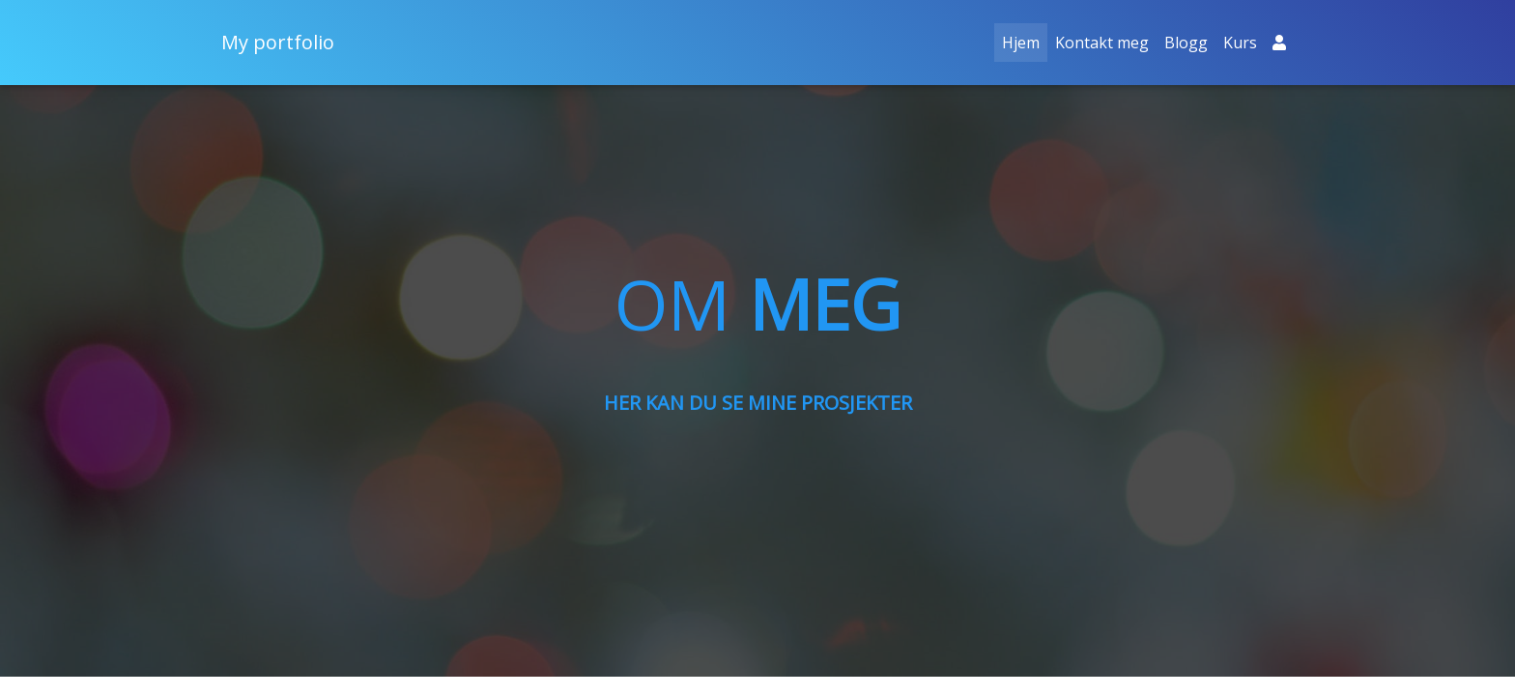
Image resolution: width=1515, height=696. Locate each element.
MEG (824, 303)
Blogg (1186, 42)
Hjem (1024, 41)
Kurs (1240, 42)
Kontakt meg (1102, 42)
